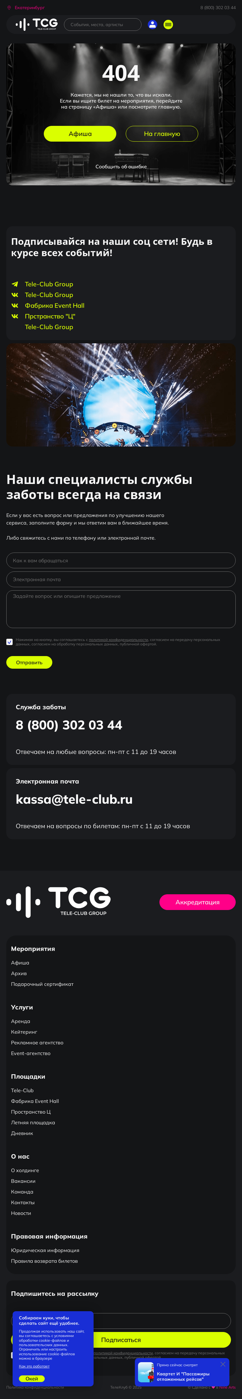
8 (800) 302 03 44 (218, 7)
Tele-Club (22, 1090)
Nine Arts (227, 1387)
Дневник (22, 1133)
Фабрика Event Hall (35, 1101)
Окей (32, 1378)
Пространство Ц (31, 1112)
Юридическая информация (45, 1250)
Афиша (80, 134)
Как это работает (34, 1366)
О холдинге (25, 1170)
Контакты (23, 1202)
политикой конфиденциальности (118, 639)
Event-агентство (30, 1053)
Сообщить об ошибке (121, 166)
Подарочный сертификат (42, 984)
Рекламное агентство (37, 1042)
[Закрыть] (223, 1364)
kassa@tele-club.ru (74, 799)
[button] (25, 8)
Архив (19, 973)
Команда (22, 1191)
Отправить (29, 662)
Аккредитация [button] (198, 902)
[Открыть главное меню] (168, 24)
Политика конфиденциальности (35, 1387)
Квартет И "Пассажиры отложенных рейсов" (183, 1376)
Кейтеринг (24, 1032)
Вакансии (23, 1181)
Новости (21, 1213)
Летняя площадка (33, 1122)
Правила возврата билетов (44, 1261)
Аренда (20, 1021)
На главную (162, 134)
